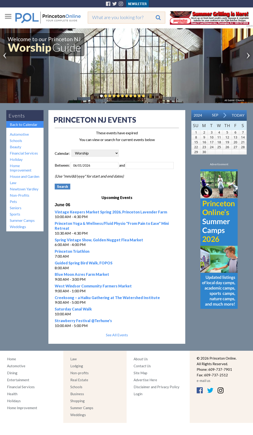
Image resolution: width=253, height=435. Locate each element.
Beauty (15, 147)
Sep (215, 115)
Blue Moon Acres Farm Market (82, 274)
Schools (16, 140)
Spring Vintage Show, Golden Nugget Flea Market (99, 240)
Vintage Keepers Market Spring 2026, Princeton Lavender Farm (111, 212)
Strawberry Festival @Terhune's (83, 320)
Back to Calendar (23, 124)
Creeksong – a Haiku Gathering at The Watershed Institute (107, 297)
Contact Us (142, 366)
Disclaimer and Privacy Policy (156, 387)
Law (13, 182)
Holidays (14, 401)
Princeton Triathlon (72, 251)
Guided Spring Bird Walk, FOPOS (83, 263)
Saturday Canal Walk (73, 309)
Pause (150, 96)
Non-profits (79, 373)
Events (17, 115)
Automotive (19, 134)
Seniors (15, 208)
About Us (141, 359)
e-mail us (203, 380)
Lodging (76, 366)
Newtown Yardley (24, 189)
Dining (12, 373)
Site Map (140, 373)
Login (138, 394)
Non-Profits (19, 195)
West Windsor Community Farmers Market (93, 286)
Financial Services (24, 153)
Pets (13, 201)
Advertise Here (145, 380)
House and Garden (24, 176)
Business (77, 394)
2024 (198, 115)
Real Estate (79, 380)
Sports (15, 214)
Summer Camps (22, 220)
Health (12, 394)
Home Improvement (20, 167)
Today (238, 115)
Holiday (16, 159)
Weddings (18, 226)
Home (11, 359)
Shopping (77, 401)
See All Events (117, 335)
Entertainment (18, 380)
